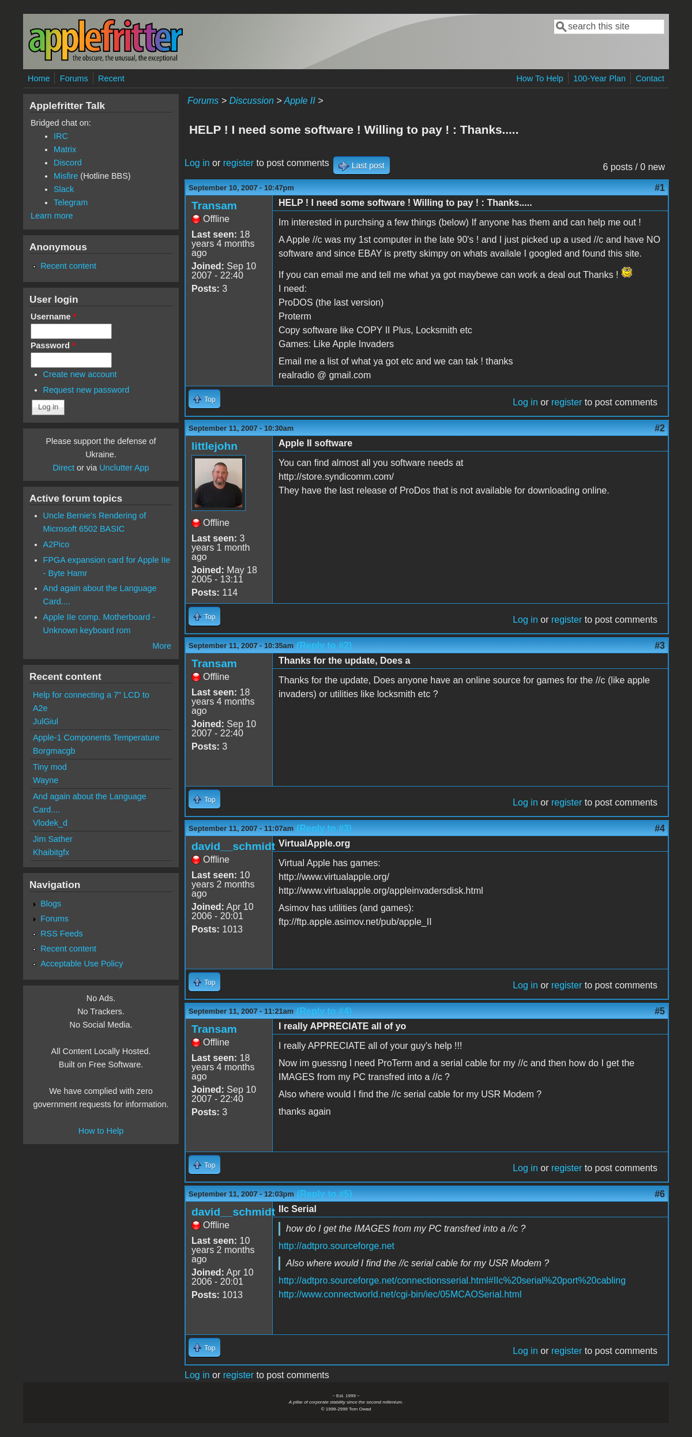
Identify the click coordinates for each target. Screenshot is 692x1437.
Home (39, 78)
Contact (649, 78)
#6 (660, 1194)
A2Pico (56, 544)
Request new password (86, 389)
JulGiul (45, 721)
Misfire (66, 175)
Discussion (251, 101)
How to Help (100, 1130)
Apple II (299, 101)
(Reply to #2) (324, 645)
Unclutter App (124, 467)
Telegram (71, 202)
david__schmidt (233, 846)
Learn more (52, 215)
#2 (660, 428)
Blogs (50, 903)
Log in (197, 163)
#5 (660, 1011)
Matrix (65, 149)
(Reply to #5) (324, 1194)
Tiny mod (50, 767)
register (238, 163)
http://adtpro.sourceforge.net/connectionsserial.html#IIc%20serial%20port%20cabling (452, 1280)
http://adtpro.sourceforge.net (336, 1246)
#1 (660, 188)
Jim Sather (53, 839)
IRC (61, 136)
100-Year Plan (599, 78)
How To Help (539, 78)
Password (53, 345)
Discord (68, 162)
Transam (214, 206)
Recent (111, 78)
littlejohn (214, 446)
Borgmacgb (54, 750)
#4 (660, 828)
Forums (74, 78)
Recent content (68, 265)
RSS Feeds (61, 933)
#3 (660, 645)
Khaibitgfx (51, 852)
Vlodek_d (50, 822)
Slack (64, 189)
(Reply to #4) (324, 1011)
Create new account (80, 374)
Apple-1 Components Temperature (96, 737)
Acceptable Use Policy (81, 963)
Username (53, 316)
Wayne (45, 780)
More (161, 645)
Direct (63, 467)
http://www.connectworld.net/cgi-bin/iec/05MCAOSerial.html (400, 1294)
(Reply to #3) (324, 828)
